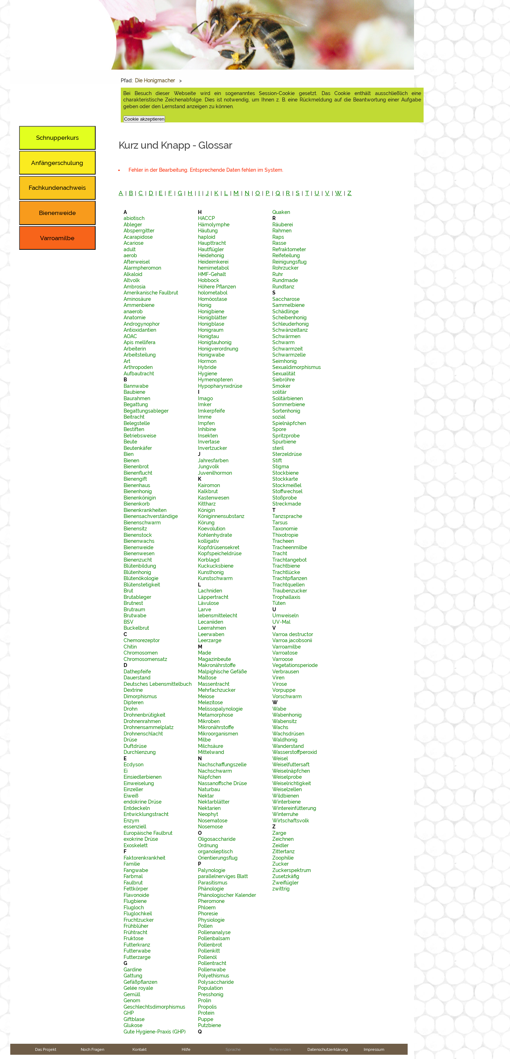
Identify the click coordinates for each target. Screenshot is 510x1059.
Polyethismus (213, 975)
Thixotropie (285, 535)
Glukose (133, 1025)
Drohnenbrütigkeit (144, 715)
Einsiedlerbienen (143, 777)
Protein (206, 1013)
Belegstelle (137, 423)
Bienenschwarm (142, 522)
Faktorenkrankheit (144, 858)
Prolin (204, 1000)
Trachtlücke (286, 572)
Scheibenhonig (289, 317)
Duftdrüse (135, 746)
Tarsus (280, 522)
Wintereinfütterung (294, 808)
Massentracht (214, 684)
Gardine (133, 969)
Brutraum (134, 609)
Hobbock (208, 280)
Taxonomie (285, 528)
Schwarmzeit (287, 349)
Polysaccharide (216, 982)
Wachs (280, 727)
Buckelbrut (136, 628)
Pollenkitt (209, 951)
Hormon (207, 361)
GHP (129, 1013)
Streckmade (286, 504)
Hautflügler (211, 249)
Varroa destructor (292, 634)
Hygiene (207, 373)
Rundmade (285, 280)
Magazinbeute (214, 659)
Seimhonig (284, 361)
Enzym (131, 820)
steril (278, 448)
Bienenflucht (138, 473)
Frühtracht (135, 932)
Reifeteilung (286, 255)
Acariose (133, 243)
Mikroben (209, 721)
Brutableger (137, 597)
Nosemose (210, 826)
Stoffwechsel (287, 491)
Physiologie (211, 920)
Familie (132, 864)
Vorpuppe (283, 690)
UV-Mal (281, 622)
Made (204, 653)
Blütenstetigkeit (142, 585)
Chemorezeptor (142, 640)
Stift (277, 460)
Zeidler (280, 845)
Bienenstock (138, 535)
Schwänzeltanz (290, 330)
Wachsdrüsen (288, 734)
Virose (279, 684)
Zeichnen (283, 839)
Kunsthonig (211, 572)
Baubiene (134, 392)
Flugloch (134, 907)
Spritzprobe (286, 436)
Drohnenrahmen (142, 721)
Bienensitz (135, 528)
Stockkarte (285, 479)
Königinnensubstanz (221, 516)
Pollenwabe (212, 969)
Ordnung (208, 845)
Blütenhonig (137, 572)
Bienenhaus (137, 485)
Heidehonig (211, 255)
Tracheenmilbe (289, 547)
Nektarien (209, 808)
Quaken (281, 212)
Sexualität (283, 373)
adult (130, 249)
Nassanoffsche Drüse (222, 783)
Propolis (207, 1007)
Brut (128, 591)
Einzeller (133, 789)
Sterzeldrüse (287, 454)
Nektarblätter (214, 802)
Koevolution (211, 528)
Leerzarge (209, 640)
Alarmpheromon (142, 268)
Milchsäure (210, 746)
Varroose (282, 659)
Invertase (209, 442)
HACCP (206, 218)
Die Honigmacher (155, 80)
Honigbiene (211, 311)
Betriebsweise (140, 436)
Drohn (130, 709)
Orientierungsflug (218, 858)
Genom (132, 1000)
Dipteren (133, 702)
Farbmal (133, 876)
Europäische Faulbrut (148, 833)
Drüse (130, 740)
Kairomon (209, 485)
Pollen (205, 926)
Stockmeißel (286, 485)
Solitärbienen (287, 398)
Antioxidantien (140, 330)
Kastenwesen (213, 498)
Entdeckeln (137, 808)
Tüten (278, 603)
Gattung (133, 975)
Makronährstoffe (217, 665)
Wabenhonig (287, 715)
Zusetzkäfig (285, 876)
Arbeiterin (135, 349)
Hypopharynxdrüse (220, 386)
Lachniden (210, 591)
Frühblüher (136, 926)
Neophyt (208, 814)
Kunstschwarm (215, 578)
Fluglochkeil (138, 913)
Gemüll (132, 994)
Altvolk (132, 280)
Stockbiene (285, 473)
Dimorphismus (140, 696)
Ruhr (277, 274)
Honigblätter (212, 317)
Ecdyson (133, 764)
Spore (279, 429)
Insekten (208, 436)
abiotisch (134, 218)
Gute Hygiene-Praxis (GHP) (155, 1032)
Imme (204, 417)
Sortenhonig (286, 411)
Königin (206, 510)
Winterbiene (286, 802)
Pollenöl (207, 957)
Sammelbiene (288, 305)
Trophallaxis (286, 597)
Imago (205, 398)
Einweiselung (139, 783)
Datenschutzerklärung (327, 1049)
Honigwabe (211, 355)
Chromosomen (141, 653)
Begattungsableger (146, 411)
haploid (206, 237)
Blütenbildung (140, 566)
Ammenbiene (139, 305)
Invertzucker (212, 448)
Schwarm (283, 342)
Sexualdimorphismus (296, 367)
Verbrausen (285, 671)
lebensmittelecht (217, 615)
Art (127, 361)
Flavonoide (136, 895)
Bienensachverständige (151, 516)
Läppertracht (213, 597)
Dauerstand (137, 677)
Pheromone (211, 901)
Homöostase (212, 299)
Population (210, 988)
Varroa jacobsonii (292, 640)
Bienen (131, 460)
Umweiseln (285, 615)
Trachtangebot (289, 560)
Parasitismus (212, 883)
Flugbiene (135, 901)
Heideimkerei (213, 262)
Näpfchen (209, 777)
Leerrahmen (212, 628)
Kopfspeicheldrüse (220, 553)
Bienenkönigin (140, 498)
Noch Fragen (92, 1049)
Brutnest (133, 603)
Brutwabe (135, 615)
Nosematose (212, 820)
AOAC (130, 336)
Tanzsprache (287, 516)
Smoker (281, 386)
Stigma (280, 466)
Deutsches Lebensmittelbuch (158, 684)
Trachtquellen (288, 585)
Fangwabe (136, 870)
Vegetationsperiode (295, 665)
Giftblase (134, 1019)
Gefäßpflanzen (140, 982)
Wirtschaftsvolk (290, 820)
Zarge (279, 833)
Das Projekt (45, 1049)
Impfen (206, 423)
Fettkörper (136, 889)
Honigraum (210, 330)
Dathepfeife (137, 671)
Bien (129, 454)
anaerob (133, 311)
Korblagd (209, 560)
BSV (129, 622)
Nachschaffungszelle (222, 764)
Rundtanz (283, 286)
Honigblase (211, 324)
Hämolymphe (214, 224)
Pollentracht (212, 963)
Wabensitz (284, 721)
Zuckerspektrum (291, 870)
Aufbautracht (139, 373)
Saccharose (286, 299)
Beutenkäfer (138, 448)
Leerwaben (211, 634)
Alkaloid (133, 274)
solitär (279, 392)
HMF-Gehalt (212, 274)
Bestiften (134, 429)
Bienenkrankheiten (145, 510)
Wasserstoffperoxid (294, 752)
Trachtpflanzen (289, 578)
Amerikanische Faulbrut (151, 293)
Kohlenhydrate (215, 535)
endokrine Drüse (143, 802)
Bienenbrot (136, 466)
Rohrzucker (285, 268)
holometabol (212, 293)
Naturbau (209, 789)
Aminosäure (137, 299)
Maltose (207, 677)
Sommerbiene (288, 404)
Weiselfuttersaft (291, 764)
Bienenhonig (138, 491)
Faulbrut (133, 883)
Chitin (130, 647)
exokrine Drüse (141, 839)
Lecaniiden (210, 622)
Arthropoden (138, 367)
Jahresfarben (213, 460)
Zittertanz (283, 851)
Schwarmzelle (289, 355)
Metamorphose (215, 715)
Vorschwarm (287, 696)
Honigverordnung (218, 349)
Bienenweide (138, 547)
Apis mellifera (139, 342)
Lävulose (208, 603)
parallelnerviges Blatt (223, 876)
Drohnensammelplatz (149, 727)
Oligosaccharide (217, 839)
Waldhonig (285, 740)
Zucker (280, 864)
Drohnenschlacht (143, 734)
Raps (278, 237)
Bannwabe (136, 386)
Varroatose (285, 653)
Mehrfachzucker (217, 690)
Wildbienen (285, 796)
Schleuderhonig (290, 324)
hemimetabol (213, 268)
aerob (130, 255)
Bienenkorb (137, 504)
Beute (130, 442)
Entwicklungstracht (146, 814)
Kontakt (139, 1049)
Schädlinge (285, 311)
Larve (204, 609)
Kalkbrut (208, 491)
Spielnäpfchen (289, 423)
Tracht (279, 553)
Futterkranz (137, 945)
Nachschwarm (215, 771)
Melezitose (210, 702)
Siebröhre (283, 379)
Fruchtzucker (139, 920)
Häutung (208, 230)
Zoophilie (283, 858)
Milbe (204, 740)
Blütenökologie (141, 578)
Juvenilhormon (215, 473)
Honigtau (208, 336)
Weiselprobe (287, 777)
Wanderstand (288, 746)
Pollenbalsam (214, 938)
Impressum (374, 1049)
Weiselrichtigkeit (291, 783)
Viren (278, 677)
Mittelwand (211, 752)
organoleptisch (215, 851)
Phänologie (211, 889)
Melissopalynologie (220, 709)
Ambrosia (135, 286)
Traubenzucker (289, 591)
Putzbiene (209, 1025)
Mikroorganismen (218, 734)
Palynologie (211, 870)
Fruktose (133, 938)
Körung (206, 522)
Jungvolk (208, 466)
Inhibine (207, 429)
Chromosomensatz (145, 659)
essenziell (135, 826)
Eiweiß (131, 796)
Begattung (136, 404)
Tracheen (283, 541)
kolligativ (208, 541)
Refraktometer (289, 249)
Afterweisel (137, 262)
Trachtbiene (286, 566)
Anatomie (135, 317)
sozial (278, 417)
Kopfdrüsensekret (218, 547)
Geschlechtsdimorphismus (154, 1007)
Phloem (207, 907)
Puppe (205, 1019)
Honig (204, 305)
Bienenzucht (138, 560)
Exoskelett (136, 845)
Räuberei (282, 224)
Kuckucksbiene (215, 566)
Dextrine (133, 690)
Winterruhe (285, 814)
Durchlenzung (140, 752)
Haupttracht (212, 243)
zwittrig (281, 889)
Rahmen (281, 230)
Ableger (133, 224)
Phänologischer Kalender (227, 895)
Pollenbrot (210, 945)
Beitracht (134, 417)
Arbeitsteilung (140, 355)
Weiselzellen (287, 789)
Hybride (207, 367)
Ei (126, 771)
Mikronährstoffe (216, 727)
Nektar (206, 796)
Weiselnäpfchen (291, 771)
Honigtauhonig (215, 342)
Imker (204, 404)
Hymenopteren (215, 379)
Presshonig (210, 994)
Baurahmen (137, 398)
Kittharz (207, 504)
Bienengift (135, 479)
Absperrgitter (139, 230)
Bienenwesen (139, 553)
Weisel (280, 758)
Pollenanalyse (214, 932)
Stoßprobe (284, 498)
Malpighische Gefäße (222, 671)
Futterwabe (137, 951)
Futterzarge (137, 957)
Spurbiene (284, 442)
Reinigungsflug (289, 262)
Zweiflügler (285, 883)
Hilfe (186, 1049)
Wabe (279, 709)
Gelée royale (138, 988)
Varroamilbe (286, 647)
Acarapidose (138, 237)
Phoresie (208, 913)
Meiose (206, 696)
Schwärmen (286, 336)
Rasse (279, 243)
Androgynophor (142, 324)
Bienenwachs (139, 541)
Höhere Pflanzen (217, 286)
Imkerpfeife (211, 411)
